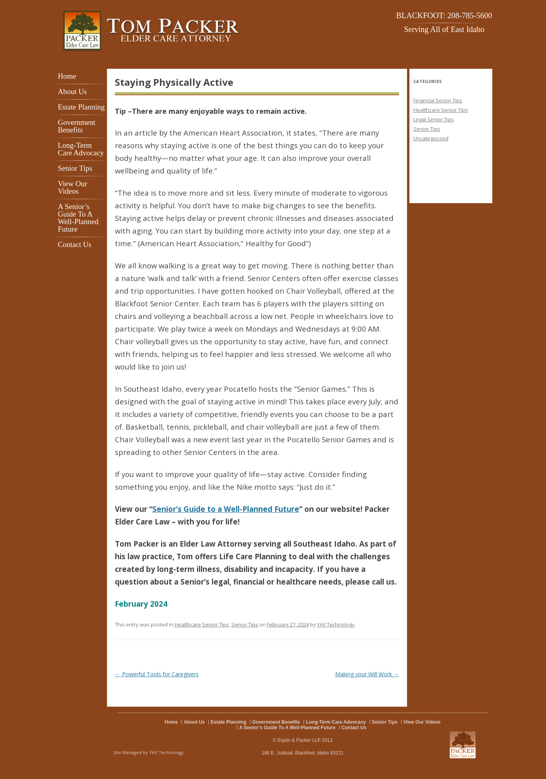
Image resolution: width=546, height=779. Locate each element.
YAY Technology (336, 624)
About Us (72, 91)
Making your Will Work (367, 674)
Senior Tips (75, 168)
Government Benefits (77, 126)
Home (67, 76)
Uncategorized (430, 138)
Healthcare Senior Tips (201, 624)
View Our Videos (72, 187)
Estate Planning (81, 107)
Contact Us (75, 244)
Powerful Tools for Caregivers (157, 674)
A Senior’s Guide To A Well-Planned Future (78, 217)
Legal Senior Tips (433, 119)
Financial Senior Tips (437, 100)
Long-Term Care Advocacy (81, 149)
